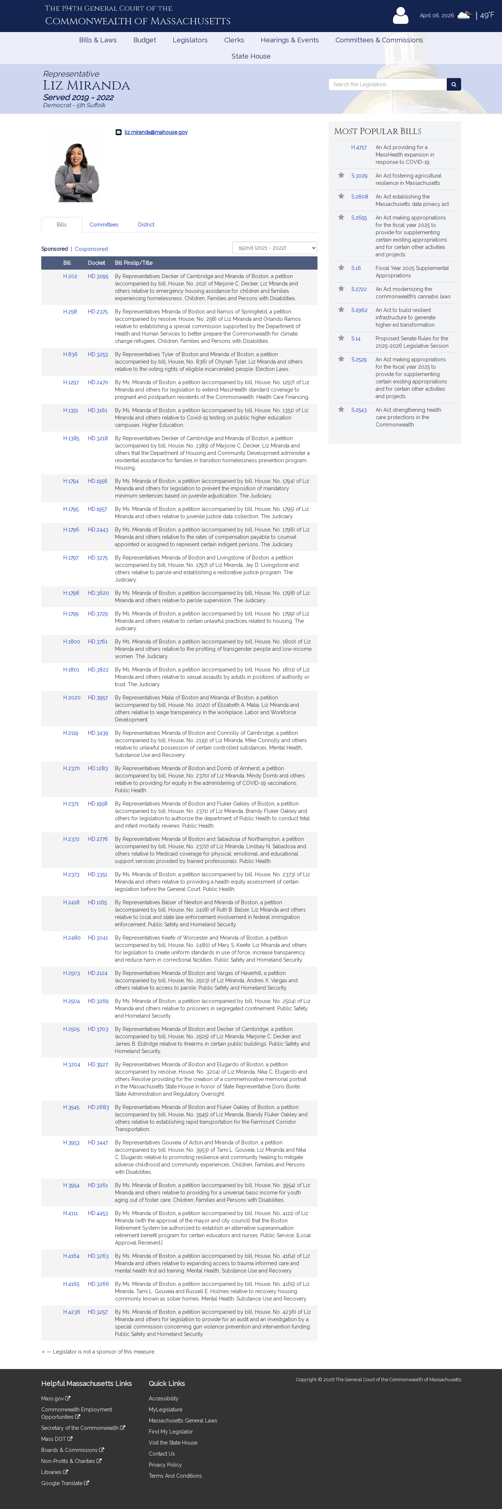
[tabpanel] (179, 802)
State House (251, 56)
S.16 (356, 268)
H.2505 (72, 1029)
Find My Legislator (171, 1432)
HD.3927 (98, 1064)
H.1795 (71, 509)
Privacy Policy (165, 1465)
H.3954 (72, 1185)
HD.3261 (98, 1185)
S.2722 (359, 289)
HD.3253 (98, 354)
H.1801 (72, 670)
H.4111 (71, 1213)
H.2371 (71, 804)
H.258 (70, 312)
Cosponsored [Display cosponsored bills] (91, 249)
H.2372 (72, 839)
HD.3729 (98, 614)
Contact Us (162, 1454)
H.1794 (71, 481)
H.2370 (72, 768)
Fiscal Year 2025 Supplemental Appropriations (412, 271)
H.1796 (72, 530)
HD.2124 (98, 973)
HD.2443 (98, 530)
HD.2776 (98, 839)
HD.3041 (98, 938)
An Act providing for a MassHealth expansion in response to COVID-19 (405, 154)
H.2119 (71, 733)
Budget (144, 40)
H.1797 (71, 558)
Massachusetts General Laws (183, 1421)
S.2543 (359, 410)
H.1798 (72, 593)
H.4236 (72, 1312)
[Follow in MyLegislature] (341, 176)
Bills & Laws (98, 40)
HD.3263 (98, 1256)
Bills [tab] (62, 225)
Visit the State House (173, 1443)
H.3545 (72, 1107)
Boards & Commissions (72, 1450)
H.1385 (72, 438)
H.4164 (72, 1256)
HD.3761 (98, 642)
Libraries (54, 1472)
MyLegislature (165, 1410)
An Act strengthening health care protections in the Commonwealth (408, 417)
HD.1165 (97, 902)
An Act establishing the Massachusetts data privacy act (412, 200)
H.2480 (72, 938)
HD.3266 (98, 1284)
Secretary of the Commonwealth (83, 1428)
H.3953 (72, 1142)
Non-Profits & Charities (71, 1461)
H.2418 (72, 902)
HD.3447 (98, 1142)
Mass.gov (55, 1398)
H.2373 (72, 874)
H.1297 (71, 382)
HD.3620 (98, 593)
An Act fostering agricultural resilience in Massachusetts (409, 179)
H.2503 (72, 973)
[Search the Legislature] (454, 84)
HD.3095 (98, 276)
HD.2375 (98, 312)
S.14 (356, 338)
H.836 (71, 354)
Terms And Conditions (175, 1476)
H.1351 (71, 410)
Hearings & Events (290, 40)
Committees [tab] (104, 225)
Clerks (234, 40)
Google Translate (65, 1483)
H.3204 (72, 1064)
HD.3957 (98, 698)
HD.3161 (97, 410)
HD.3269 (98, 1001)
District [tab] (146, 225)
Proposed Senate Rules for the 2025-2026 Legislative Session (412, 342)
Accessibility (164, 1398)
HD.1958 (98, 804)
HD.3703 (98, 1029)
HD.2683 (98, 1107)
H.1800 (72, 642)
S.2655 (359, 218)
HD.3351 (97, 874)
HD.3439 (98, 733)
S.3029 (360, 176)
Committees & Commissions (379, 40)
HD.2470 (98, 382)
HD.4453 (98, 1213)
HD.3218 (98, 438)
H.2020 (72, 698)
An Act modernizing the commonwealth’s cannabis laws (413, 292)
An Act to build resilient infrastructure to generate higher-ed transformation (405, 317)
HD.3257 (98, 1312)
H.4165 (72, 1284)
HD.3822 (98, 670)
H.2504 (72, 1001)
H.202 (71, 276)
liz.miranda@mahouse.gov (155, 132)
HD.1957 (97, 509)
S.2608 (360, 197)
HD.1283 (98, 768)
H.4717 (359, 147)
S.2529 (359, 359)
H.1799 (71, 614)
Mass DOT (57, 1439)
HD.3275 (98, 558)
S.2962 (360, 310)
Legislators (190, 40)
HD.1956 (98, 481)
